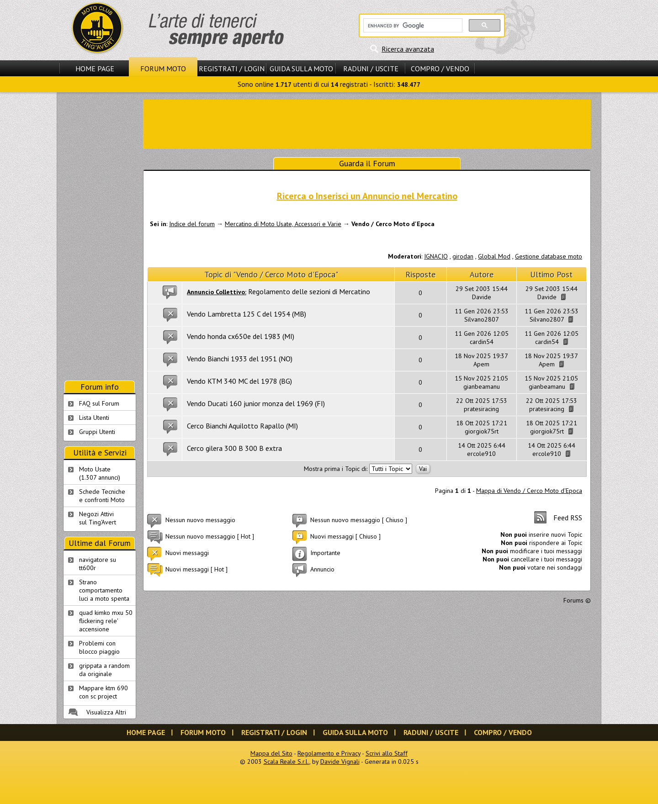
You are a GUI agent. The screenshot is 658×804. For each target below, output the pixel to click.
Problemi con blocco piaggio (99, 647)
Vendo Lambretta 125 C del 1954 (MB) (246, 313)
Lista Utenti (94, 417)
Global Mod (494, 256)
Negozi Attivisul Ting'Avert (97, 518)
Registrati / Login (232, 68)
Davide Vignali (340, 761)
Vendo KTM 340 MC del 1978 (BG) (239, 381)
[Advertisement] (367, 123)
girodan (462, 256)
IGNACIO (436, 256)
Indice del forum (192, 224)
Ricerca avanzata (408, 48)
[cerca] (412, 25)
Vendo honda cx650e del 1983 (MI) (240, 336)
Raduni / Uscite (370, 68)
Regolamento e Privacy (329, 753)
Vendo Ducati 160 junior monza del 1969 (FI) (256, 403)
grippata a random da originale (104, 669)
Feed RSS (567, 517)
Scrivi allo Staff (387, 753)
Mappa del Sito (271, 753)
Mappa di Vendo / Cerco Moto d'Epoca (529, 491)
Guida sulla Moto (301, 68)
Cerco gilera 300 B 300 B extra (234, 448)
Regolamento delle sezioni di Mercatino (309, 291)
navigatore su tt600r (97, 563)
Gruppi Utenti (97, 432)
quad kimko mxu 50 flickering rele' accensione (106, 620)
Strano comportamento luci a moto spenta (104, 590)
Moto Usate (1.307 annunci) (99, 473)
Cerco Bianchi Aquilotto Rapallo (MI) (242, 425)
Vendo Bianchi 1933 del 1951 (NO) (239, 358)
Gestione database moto (548, 256)
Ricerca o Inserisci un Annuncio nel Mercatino (367, 196)
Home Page (94, 68)
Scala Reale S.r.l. (286, 761)
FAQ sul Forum (99, 403)
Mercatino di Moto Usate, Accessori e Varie (283, 224)
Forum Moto (163, 68)
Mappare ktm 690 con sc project (103, 692)
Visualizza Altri (106, 712)
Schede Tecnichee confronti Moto (102, 495)
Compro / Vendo (440, 68)
